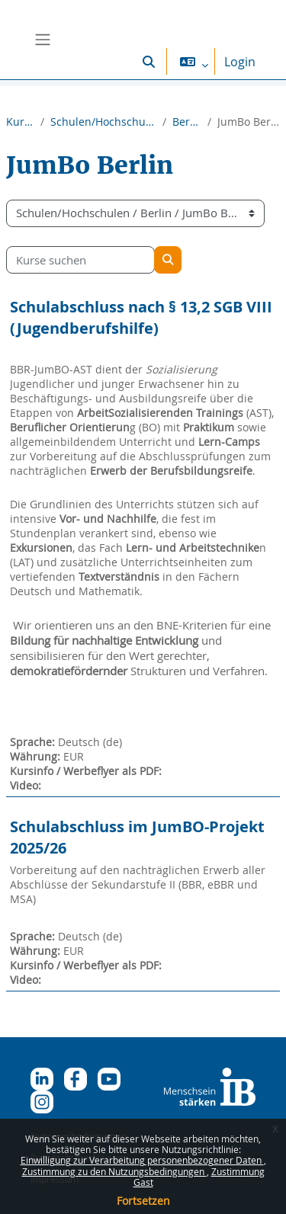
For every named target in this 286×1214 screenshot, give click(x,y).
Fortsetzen (143, 1200)
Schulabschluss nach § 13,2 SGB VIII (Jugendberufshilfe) (141, 317)
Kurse (20, 121)
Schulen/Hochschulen (103, 121)
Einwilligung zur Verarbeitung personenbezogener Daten (142, 1160)
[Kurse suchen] (80, 260)
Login (239, 61)
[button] (148, 61)
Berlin (186, 121)
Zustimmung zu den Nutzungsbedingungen (114, 1171)
